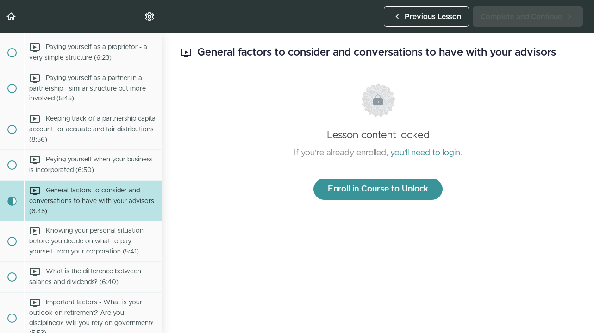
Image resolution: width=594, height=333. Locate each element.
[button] (11, 16)
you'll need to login (425, 153)
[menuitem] (150, 16)
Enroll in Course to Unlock (378, 189)
